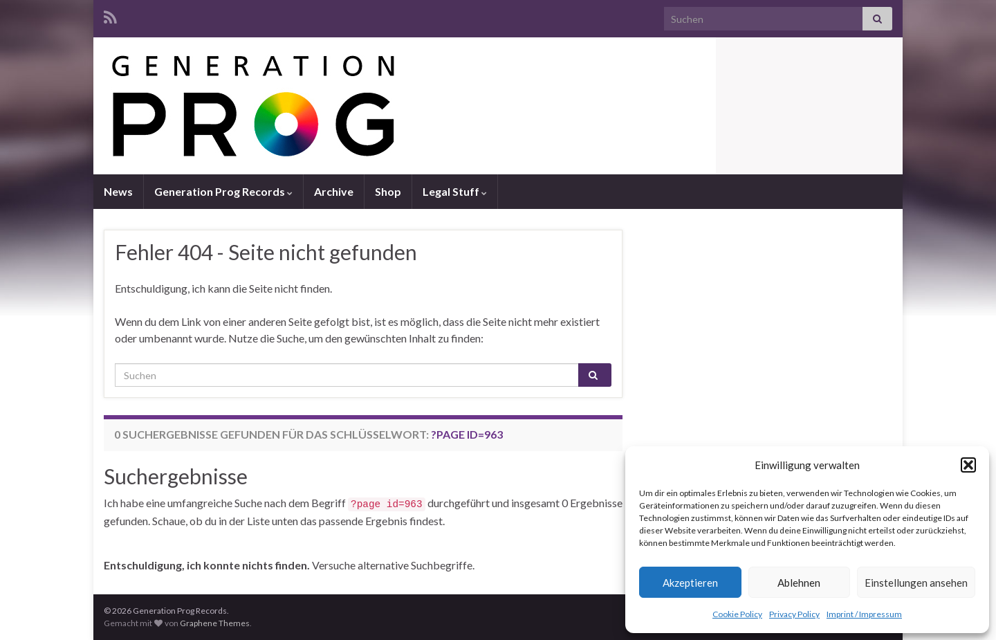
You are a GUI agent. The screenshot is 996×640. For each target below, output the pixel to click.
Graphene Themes (215, 623)
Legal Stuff (455, 191)
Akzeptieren (690, 582)
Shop (388, 191)
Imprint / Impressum (864, 614)
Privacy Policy (794, 614)
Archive (333, 191)
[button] (968, 465)
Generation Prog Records (223, 191)
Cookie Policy (737, 614)
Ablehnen (798, 582)
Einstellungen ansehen (916, 582)
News (118, 191)
